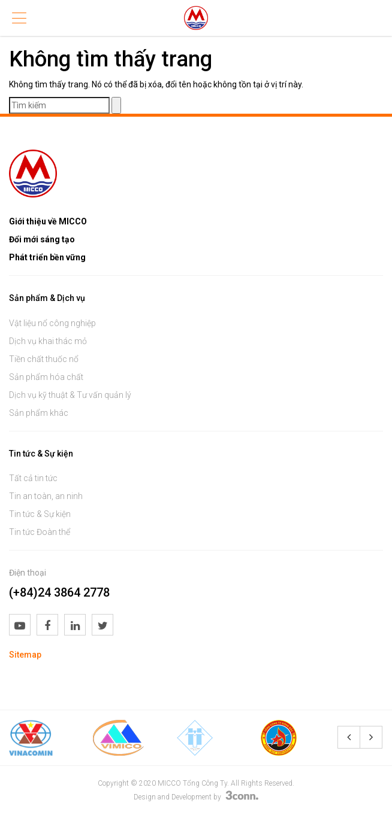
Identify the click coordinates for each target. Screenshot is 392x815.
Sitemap (25, 654)
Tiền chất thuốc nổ (44, 359)
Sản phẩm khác (38, 413)
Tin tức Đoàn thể (39, 532)
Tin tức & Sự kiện (40, 514)
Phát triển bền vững (47, 257)
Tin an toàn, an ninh (46, 496)
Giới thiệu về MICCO (48, 221)
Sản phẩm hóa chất (46, 377)
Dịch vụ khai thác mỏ (48, 341)
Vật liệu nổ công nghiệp (52, 323)
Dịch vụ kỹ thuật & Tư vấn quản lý (70, 395)
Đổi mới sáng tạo (42, 239)
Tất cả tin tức (33, 478)
